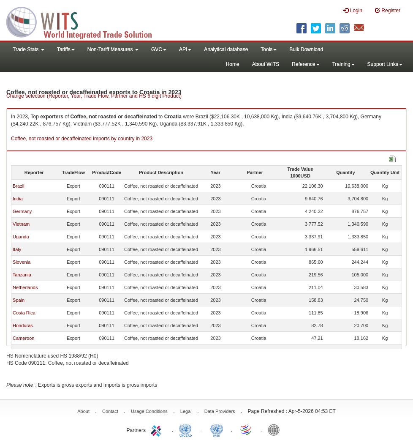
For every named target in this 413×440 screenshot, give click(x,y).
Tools (269, 49)
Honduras (23, 325)
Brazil (18, 186)
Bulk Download (306, 49)
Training (343, 64)
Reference (305, 64)
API (185, 49)
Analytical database (226, 49)
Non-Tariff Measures (113, 49)
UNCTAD (187, 429)
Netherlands (25, 287)
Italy (17, 249)
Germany (22, 211)
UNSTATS (216, 429)
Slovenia (21, 262)
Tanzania (22, 274)
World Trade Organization (246, 429)
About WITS (266, 64)
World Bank (275, 429)
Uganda (21, 236)
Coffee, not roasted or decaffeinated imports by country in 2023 (81, 139)
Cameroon (23, 338)
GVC (158, 49)
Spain (18, 300)
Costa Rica (24, 312)
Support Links (384, 64)
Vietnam (21, 224)
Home (232, 64)
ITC (157, 429)
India (18, 198)
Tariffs (66, 49)
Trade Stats (28, 49)
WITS (84, 21)
